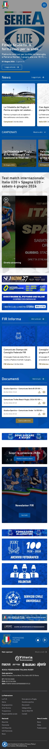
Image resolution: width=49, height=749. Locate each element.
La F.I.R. (4, 699)
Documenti (25, 705)
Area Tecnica (6, 708)
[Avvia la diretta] (24, 200)
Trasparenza (6, 711)
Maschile (5, 722)
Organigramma (7, 705)
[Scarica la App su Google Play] (45, 640)
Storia (4, 702)
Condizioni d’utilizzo (17, 744)
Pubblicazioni (41, 728)
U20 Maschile (6, 728)
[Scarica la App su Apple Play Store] (38, 640)
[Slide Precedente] (3, 39)
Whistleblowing (21, 746)
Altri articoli (37, 319)
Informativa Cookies (8, 746)
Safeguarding (26, 708)
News (4, 734)
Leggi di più (38, 77)
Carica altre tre (24, 421)
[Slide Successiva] (8, 39)
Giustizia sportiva (28, 702)
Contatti (24, 714)
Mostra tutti (41, 652)
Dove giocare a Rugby (29, 699)
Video (39, 725)
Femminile (5, 725)
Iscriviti (24, 515)
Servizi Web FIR (27, 711)
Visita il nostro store (25, 459)
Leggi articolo (12, 67)
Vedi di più (38, 379)
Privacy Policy (30, 744)
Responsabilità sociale (9, 714)
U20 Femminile (7, 731)
